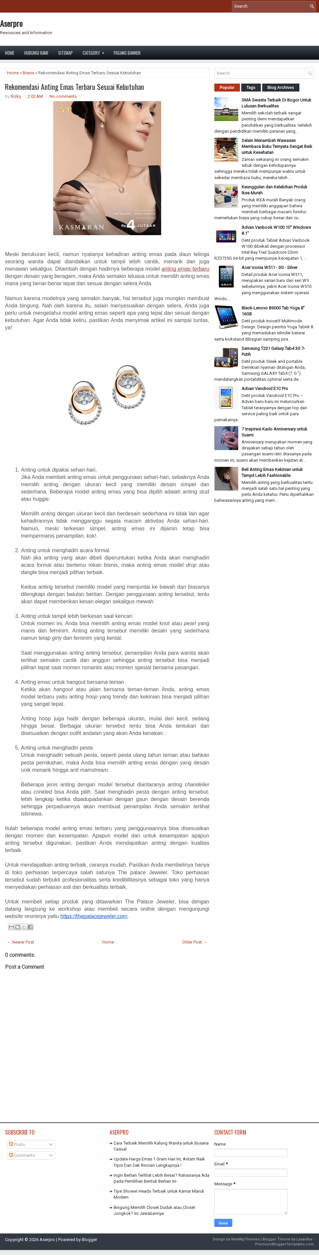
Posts (17, 1144)
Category (96, 51)
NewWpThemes (245, 1239)
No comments (63, 96)
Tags (251, 87)
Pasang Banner (127, 52)
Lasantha (304, 1239)
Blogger (89, 1239)
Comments (22, 1155)
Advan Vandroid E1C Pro (265, 388)
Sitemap (65, 52)
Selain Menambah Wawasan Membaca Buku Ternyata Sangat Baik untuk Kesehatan (277, 146)
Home (9, 52)
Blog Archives (280, 87)
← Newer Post (20, 942)
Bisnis (28, 72)
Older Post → (194, 942)
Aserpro (11, 23)
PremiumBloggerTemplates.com (284, 1244)
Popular (227, 87)
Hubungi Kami (36, 52)
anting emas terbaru (185, 269)
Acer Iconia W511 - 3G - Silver (269, 267)
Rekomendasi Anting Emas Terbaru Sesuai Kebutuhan (74, 86)
